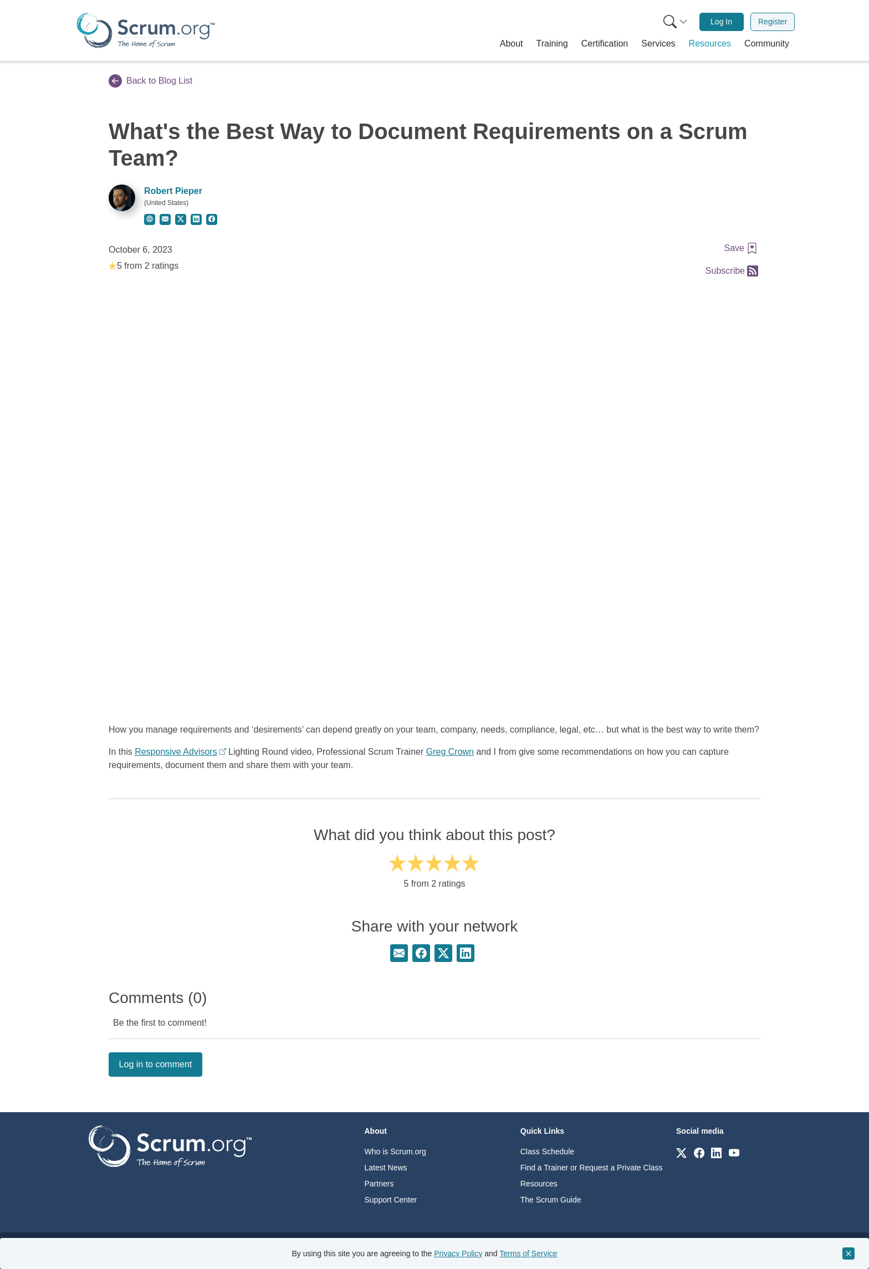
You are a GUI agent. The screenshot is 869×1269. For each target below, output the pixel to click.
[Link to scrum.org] (681, 1152)
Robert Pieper (173, 191)
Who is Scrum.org (395, 1151)
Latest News (386, 1167)
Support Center (391, 1199)
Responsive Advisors (176, 751)
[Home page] (145, 30)
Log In (721, 21)
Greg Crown (450, 751)
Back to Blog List (150, 81)
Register (772, 21)
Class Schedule (547, 1151)
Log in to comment (155, 1064)
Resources (539, 1183)
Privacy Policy (458, 1253)
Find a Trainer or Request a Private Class (591, 1167)
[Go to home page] (170, 1145)
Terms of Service (528, 1253)
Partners (379, 1183)
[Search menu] (675, 22)
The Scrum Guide (550, 1199)
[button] (511, 44)
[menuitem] (674, 22)
